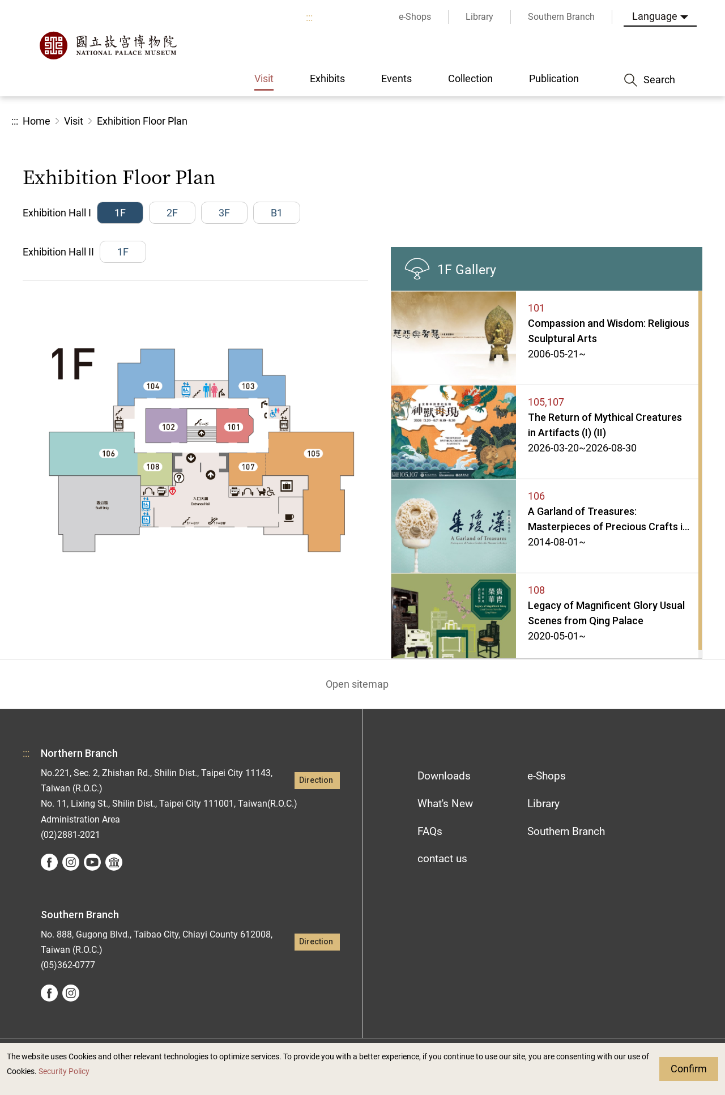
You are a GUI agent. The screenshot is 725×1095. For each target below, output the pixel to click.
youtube (92, 862)
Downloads (444, 775)
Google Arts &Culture (113, 862)
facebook (49, 862)
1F (120, 213)
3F (224, 213)
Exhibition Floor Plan (142, 121)
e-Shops (546, 775)
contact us (442, 858)
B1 (277, 213)
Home (36, 121)
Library (543, 803)
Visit (73, 121)
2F (172, 213)
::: (309, 17)
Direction (316, 780)
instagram (70, 862)
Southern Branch (566, 831)
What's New (445, 803)
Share (590, 121)
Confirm (689, 1069)
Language (654, 16)
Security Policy (64, 1071)
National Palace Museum (107, 45)
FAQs (429, 831)
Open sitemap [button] (357, 684)
